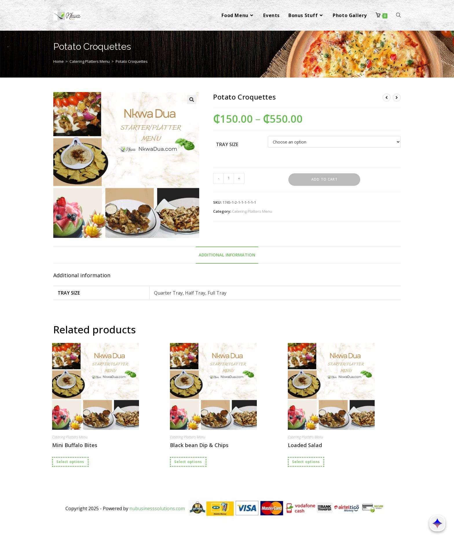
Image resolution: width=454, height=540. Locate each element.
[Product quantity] (229, 178)
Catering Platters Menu (89, 61)
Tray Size (227, 144)
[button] (191, 99)
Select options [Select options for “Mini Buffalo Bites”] (70, 461)
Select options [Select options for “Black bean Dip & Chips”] (188, 461)
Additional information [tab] (227, 255)
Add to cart (324, 179)
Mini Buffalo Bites (74, 445)
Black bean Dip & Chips (199, 445)
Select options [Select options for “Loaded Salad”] (306, 461)
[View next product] (397, 97)
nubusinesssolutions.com (157, 508)
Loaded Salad (305, 445)
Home (58, 61)
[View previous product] (386, 97)
